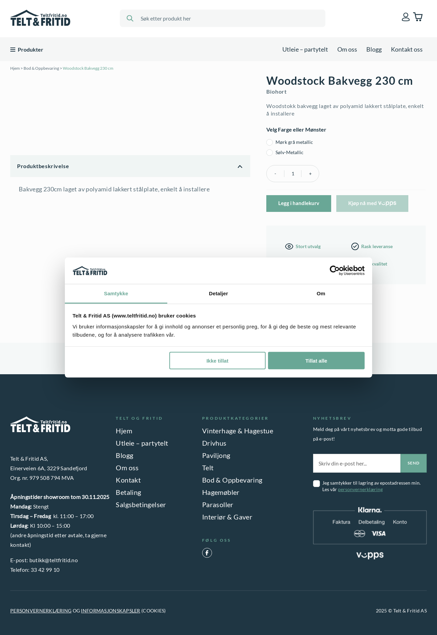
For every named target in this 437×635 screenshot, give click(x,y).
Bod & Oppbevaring (41, 68)
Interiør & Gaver (227, 517)
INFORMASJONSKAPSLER (110, 610)
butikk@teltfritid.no (53, 560)
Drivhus (214, 443)
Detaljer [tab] (218, 293)
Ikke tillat (217, 361)
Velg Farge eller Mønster (296, 129)
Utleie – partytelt (305, 49)
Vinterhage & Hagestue (237, 431)
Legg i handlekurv (298, 203)
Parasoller (218, 504)
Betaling (128, 492)
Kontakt (128, 480)
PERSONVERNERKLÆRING (40, 610)
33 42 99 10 (45, 569)
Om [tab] (320, 293)
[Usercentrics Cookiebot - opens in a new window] (335, 271)
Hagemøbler (221, 492)
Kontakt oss (407, 49)
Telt (208, 467)
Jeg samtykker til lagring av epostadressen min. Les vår (371, 486)
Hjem (15, 68)
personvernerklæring (360, 489)
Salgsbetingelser (141, 504)
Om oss (347, 49)
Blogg (374, 49)
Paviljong (216, 455)
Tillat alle (316, 361)
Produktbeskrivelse (43, 166)
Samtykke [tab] (116, 293)
